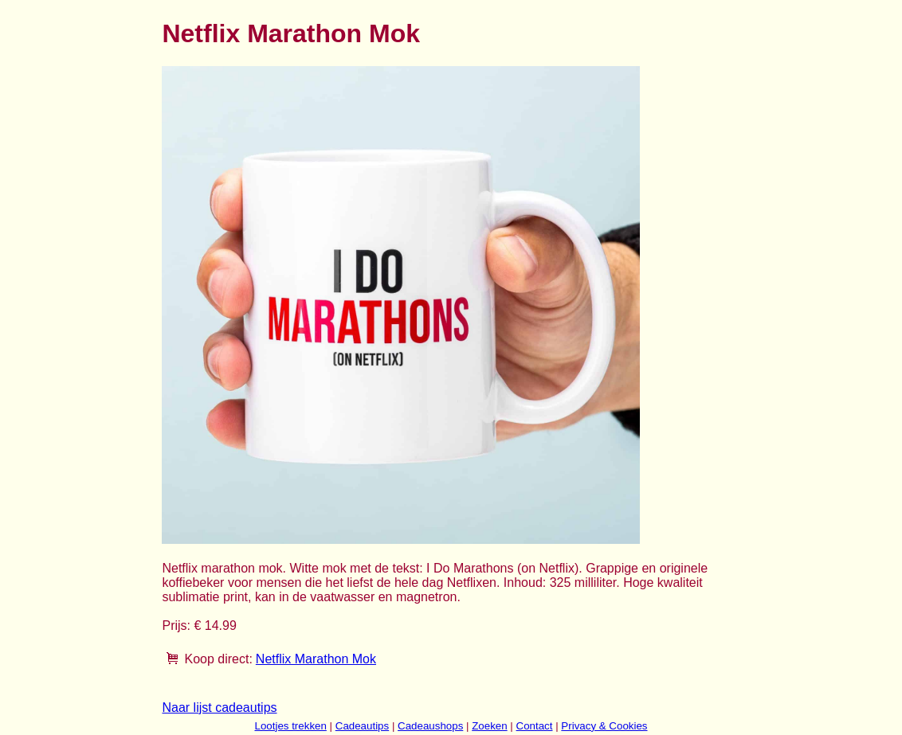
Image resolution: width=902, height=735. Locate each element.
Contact (534, 726)
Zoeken (489, 726)
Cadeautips (362, 726)
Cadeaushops (430, 726)
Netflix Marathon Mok (316, 659)
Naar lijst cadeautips (219, 707)
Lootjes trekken (290, 726)
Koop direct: (218, 659)
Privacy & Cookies (604, 726)
